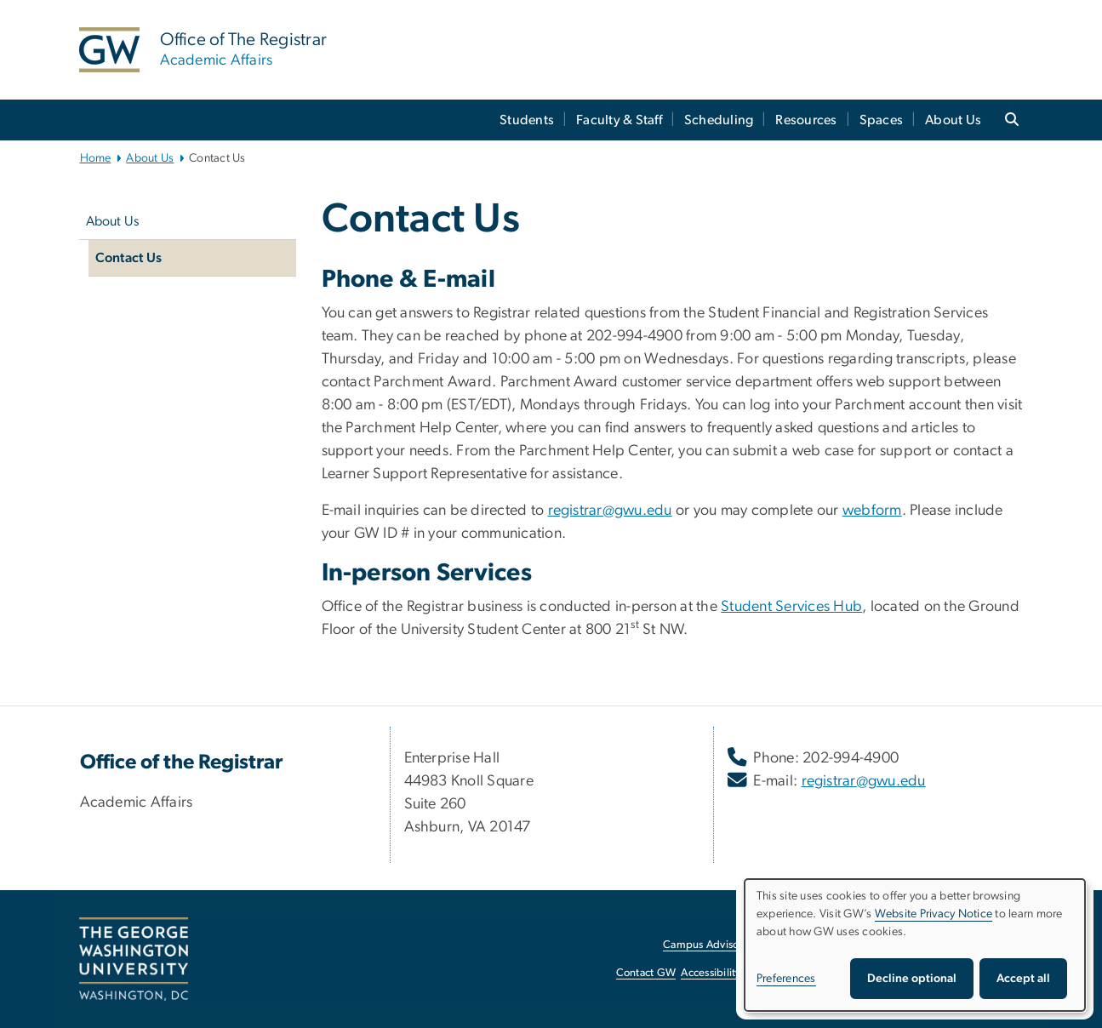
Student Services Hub (791, 606)
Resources (805, 120)
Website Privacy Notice (934, 914)
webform (872, 510)
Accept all (1023, 979)
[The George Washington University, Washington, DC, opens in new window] (133, 959)
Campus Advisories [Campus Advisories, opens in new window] (709, 945)
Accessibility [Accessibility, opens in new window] (710, 973)
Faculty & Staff (619, 120)
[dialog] (915, 945)
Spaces (881, 120)
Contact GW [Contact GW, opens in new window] (646, 973)
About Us (953, 120)
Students (527, 120)
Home (95, 158)
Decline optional (911, 979)
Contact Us (129, 258)
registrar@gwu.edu (610, 510)
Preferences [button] (786, 979)
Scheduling (719, 120)
